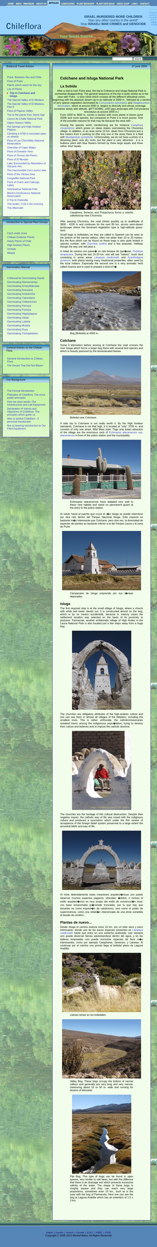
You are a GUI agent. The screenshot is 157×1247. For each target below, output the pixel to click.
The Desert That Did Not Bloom (25, 365)
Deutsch (70, 1232)
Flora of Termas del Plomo (22, 155)
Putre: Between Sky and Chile (24, 77)
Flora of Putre (15, 81)
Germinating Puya (17, 329)
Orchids (11, 249)
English (49, 1232)
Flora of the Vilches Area (21, 174)
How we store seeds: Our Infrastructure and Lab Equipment (26, 403)
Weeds (11, 252)
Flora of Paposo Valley (20, 110)
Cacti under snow (17, 233)
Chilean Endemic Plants (20, 237)
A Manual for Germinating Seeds (25, 278)
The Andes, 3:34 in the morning (25, 203)
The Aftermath (15, 207)
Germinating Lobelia (18, 321)
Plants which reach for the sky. (24, 85)
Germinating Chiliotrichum (22, 301)
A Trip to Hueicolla (17, 200)
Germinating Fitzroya (19, 305)
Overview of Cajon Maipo (21, 147)
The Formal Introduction (20, 390)
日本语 (108, 1232)
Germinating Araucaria (20, 289)
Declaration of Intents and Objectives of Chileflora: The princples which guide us (23, 411)
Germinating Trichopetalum (22, 333)
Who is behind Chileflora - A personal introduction (23, 420)
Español (59, 1232)
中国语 (99, 1232)
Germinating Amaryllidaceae (23, 286)
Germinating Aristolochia (21, 293)
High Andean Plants (18, 245)
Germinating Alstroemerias (22, 282)
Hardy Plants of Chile (19, 241)
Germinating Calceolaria (21, 297)
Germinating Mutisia (18, 325)
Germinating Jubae (18, 317)
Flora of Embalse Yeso (20, 151)
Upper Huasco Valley (19, 122)
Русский (80, 1232)
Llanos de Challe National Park (24, 118)
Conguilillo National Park (21, 178)
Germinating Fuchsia (19, 309)
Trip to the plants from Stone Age (26, 114)
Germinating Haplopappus (22, 313)
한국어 (90, 1232)
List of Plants (14, 89)
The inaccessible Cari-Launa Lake (26, 170)
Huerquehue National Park (22, 189)
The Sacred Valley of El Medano (25, 99)
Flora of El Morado (17, 159)
